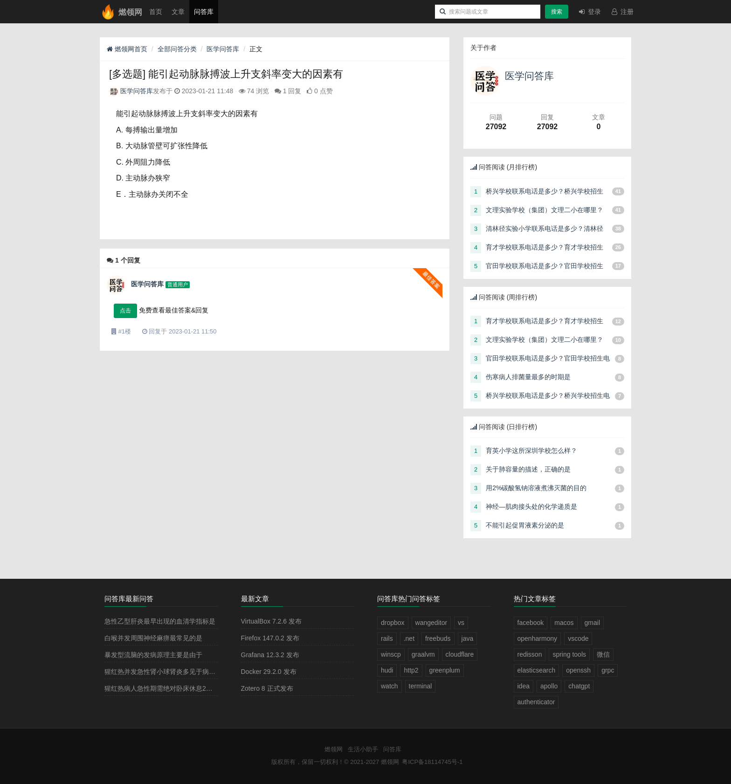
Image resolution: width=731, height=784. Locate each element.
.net (409, 638)
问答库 (204, 11)
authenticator (536, 702)
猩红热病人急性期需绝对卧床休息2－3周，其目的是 (179, 688)
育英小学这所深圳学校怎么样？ (531, 450)
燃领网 (333, 749)
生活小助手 (363, 749)
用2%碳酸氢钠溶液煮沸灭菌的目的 (536, 488)
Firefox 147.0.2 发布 (270, 638)
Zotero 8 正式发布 (267, 688)
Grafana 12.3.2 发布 (270, 655)
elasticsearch (536, 670)
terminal (420, 686)
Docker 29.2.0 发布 (269, 671)
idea (523, 686)
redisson (529, 654)
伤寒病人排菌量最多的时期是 (528, 377)
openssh (578, 670)
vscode (578, 638)
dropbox (393, 622)
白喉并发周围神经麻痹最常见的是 (153, 638)
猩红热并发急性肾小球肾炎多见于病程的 (163, 671)
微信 (603, 654)
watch (389, 686)
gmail (592, 622)
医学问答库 (223, 49)
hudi (387, 670)
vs (461, 622)
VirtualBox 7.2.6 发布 (271, 621)
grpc (607, 670)
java (468, 638)
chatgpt (579, 686)
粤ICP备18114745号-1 (432, 761)
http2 (411, 670)
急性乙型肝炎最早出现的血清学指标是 (159, 621)
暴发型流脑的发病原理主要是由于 (153, 655)
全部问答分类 (177, 49)
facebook (530, 622)
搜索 (556, 11)
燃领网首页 (127, 49)
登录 (589, 11)
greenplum (444, 670)
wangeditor (431, 622)
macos (563, 622)
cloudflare (460, 654)
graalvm (423, 654)
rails (387, 638)
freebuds (437, 638)
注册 (622, 11)
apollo (549, 686)
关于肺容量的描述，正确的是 (528, 469)
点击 (125, 310)
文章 (178, 11)
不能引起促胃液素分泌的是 (525, 525)
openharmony (537, 638)
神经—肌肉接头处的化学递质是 (531, 506)
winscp (391, 654)
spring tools (569, 654)
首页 (155, 11)
